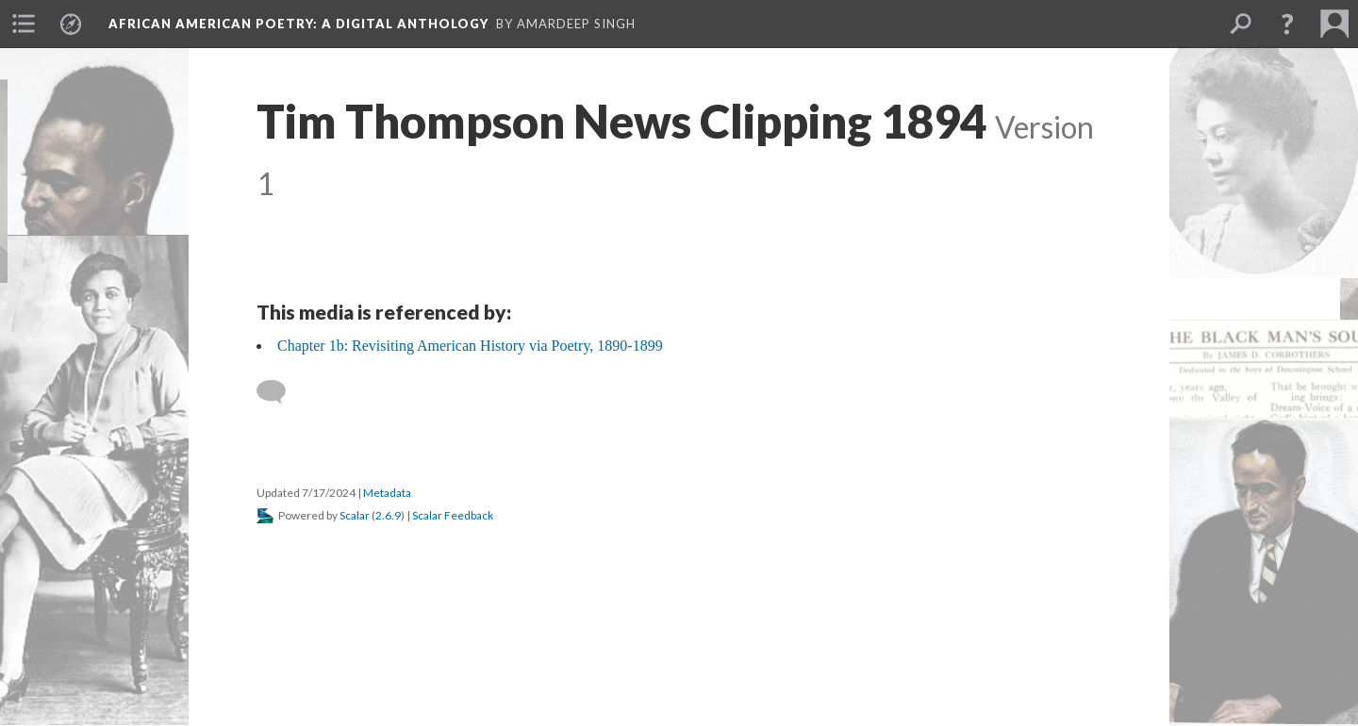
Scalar (355, 515)
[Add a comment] (280, 392)
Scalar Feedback (452, 515)
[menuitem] (23, 23)
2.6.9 (388, 515)
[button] (1287, 23)
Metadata (387, 493)
